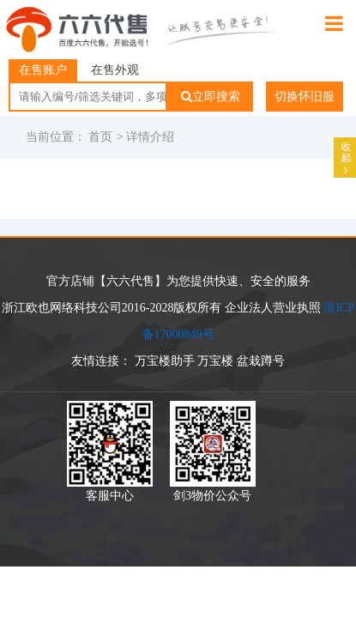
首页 (100, 136)
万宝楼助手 (165, 360)
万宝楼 (215, 360)
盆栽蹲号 (261, 360)
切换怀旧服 (305, 96)
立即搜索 (210, 96)
